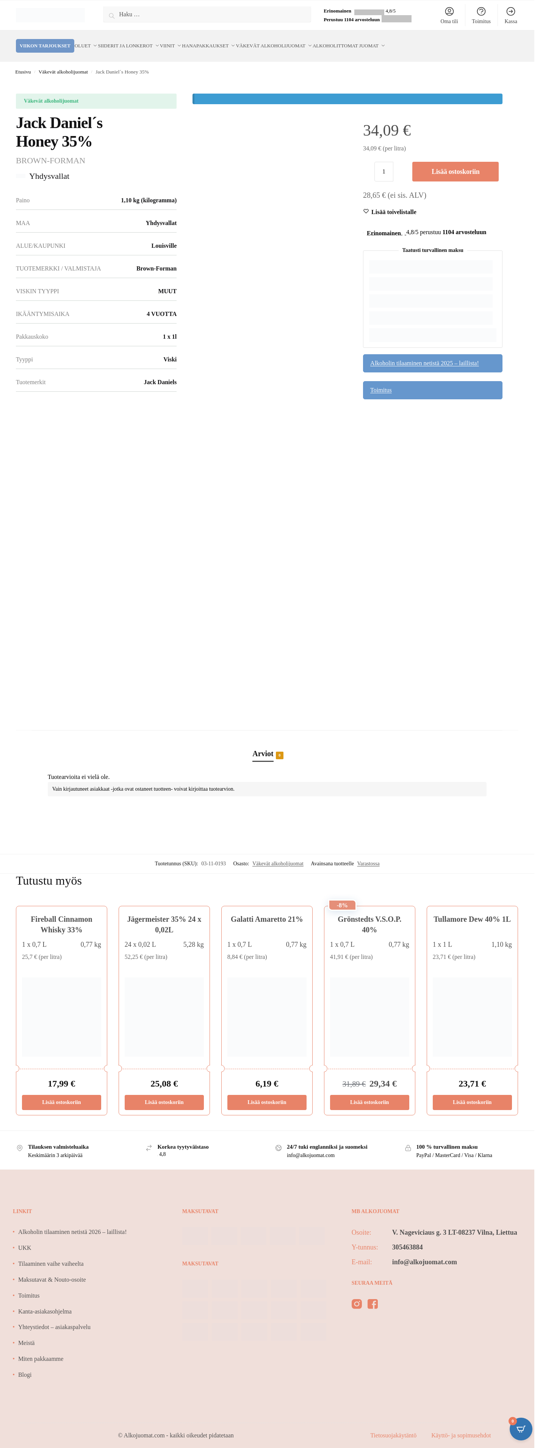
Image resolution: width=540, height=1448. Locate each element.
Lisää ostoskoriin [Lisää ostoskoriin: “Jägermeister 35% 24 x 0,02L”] (164, 1093)
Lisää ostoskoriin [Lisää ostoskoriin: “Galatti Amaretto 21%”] (266, 1093)
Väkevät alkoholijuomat (63, 63)
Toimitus (481, 15)
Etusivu (23, 63)
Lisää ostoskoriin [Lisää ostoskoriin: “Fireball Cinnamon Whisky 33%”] (61, 1093)
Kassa (510, 15)
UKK (24, 1238)
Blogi (25, 1365)
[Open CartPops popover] (521, 1429)
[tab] (267, 736)
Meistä (26, 1334)
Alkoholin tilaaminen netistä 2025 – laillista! (424, 354)
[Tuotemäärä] (383, 162)
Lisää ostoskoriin (455, 162)
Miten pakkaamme (41, 1349)
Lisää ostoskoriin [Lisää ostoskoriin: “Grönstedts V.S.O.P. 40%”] (369, 1093)
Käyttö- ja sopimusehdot (461, 1426)
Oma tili (449, 15)
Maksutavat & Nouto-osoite (52, 1270)
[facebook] (373, 1296)
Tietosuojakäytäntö (394, 1426)
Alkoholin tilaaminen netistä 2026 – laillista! (72, 1223)
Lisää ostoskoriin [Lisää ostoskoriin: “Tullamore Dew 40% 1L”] (472, 1093)
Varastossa (368, 854)
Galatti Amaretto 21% (267, 910)
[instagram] (357, 1296)
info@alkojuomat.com (424, 1253)
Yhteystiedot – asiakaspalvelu (54, 1318)
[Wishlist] (393, 203)
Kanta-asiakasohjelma (45, 1302)
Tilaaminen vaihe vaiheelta (51, 1254)
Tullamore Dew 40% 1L (472, 910)
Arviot (263, 745)
